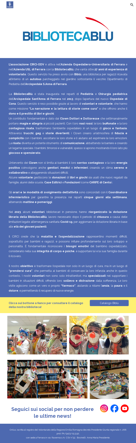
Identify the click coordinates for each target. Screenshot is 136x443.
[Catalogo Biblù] (109, 303)
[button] (132, 5)
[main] (68, 177)
